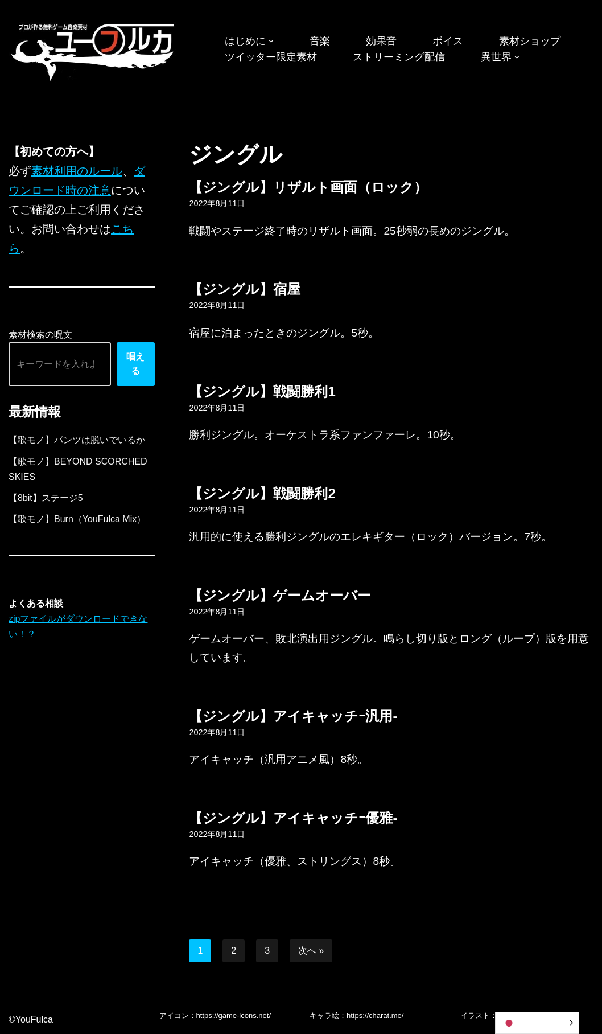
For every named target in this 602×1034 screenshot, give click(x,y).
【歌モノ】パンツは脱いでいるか (77, 440)
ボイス (447, 41)
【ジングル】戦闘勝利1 (262, 391)
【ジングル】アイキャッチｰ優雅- (293, 818)
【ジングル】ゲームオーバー (280, 595)
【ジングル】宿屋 (244, 289)
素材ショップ (529, 41)
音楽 (320, 41)
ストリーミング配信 (399, 57)
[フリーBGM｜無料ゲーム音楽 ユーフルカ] (94, 50)
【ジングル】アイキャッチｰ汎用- (293, 716)
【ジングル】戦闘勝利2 (262, 493)
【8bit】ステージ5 (46, 498)
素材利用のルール (76, 171)
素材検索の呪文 (40, 334)
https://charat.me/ (375, 1015)
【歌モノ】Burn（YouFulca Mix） (77, 519)
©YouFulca (31, 1019)
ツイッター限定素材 (271, 57)
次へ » (311, 950)
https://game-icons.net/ (233, 1015)
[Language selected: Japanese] (537, 1023)
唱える (135, 364)
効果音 (381, 41)
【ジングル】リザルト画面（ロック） (308, 187)
